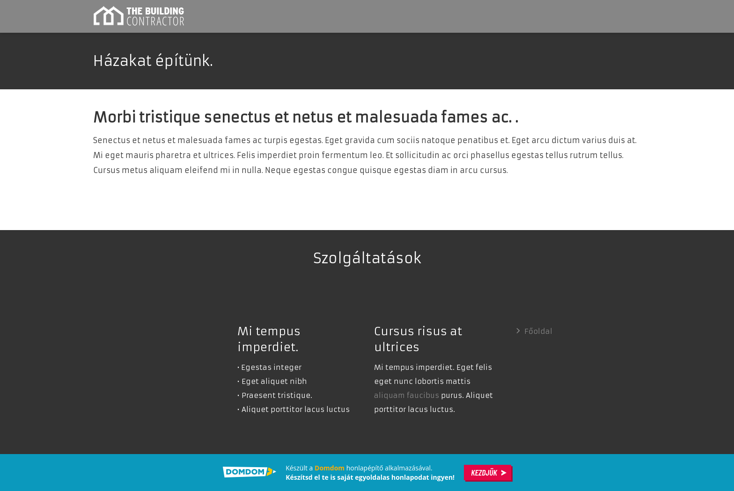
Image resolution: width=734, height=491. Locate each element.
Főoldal (538, 331)
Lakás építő (140, 16)
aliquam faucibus (406, 395)
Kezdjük (484, 472)
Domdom (330, 467)
